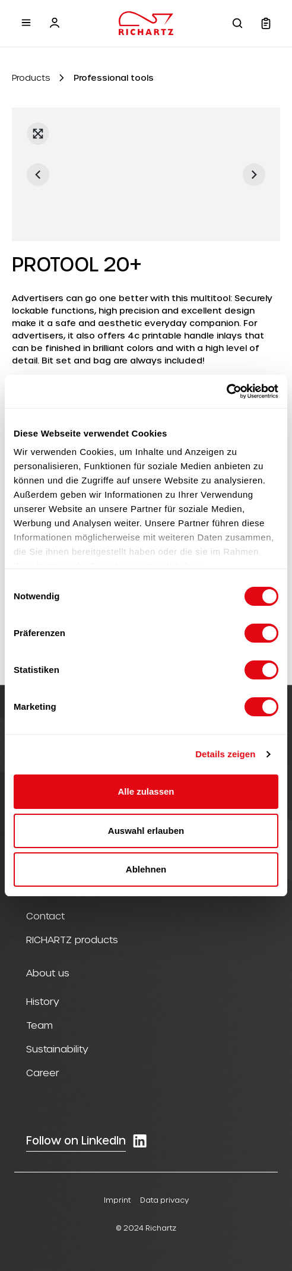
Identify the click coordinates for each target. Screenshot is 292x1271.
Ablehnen (146, 869)
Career (42, 1072)
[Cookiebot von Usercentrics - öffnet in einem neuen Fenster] (226, 391)
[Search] (237, 23)
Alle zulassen (146, 791)
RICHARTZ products (72, 939)
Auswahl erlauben (146, 831)
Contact (45, 915)
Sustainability (57, 1048)
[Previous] (38, 174)
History (42, 1001)
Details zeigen (225, 754)
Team (39, 1024)
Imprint (117, 1200)
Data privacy (164, 1200)
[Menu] (26, 22)
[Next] (254, 174)
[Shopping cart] (266, 23)
